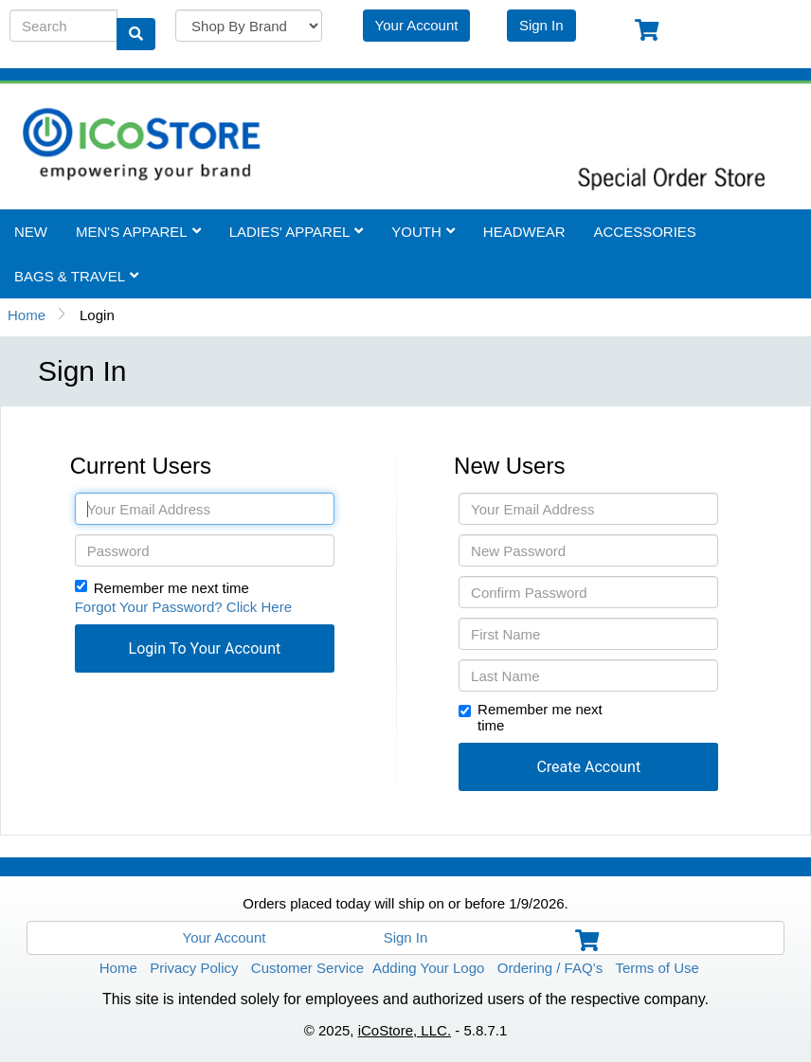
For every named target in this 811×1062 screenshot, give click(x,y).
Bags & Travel (76, 276)
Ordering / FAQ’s (550, 968)
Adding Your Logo (428, 968)
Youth (423, 232)
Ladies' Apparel (296, 232)
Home (26, 315)
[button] (204, 648)
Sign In (541, 25)
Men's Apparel (138, 232)
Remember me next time (171, 588)
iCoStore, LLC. (404, 1030)
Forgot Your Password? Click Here (183, 607)
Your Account (417, 25)
